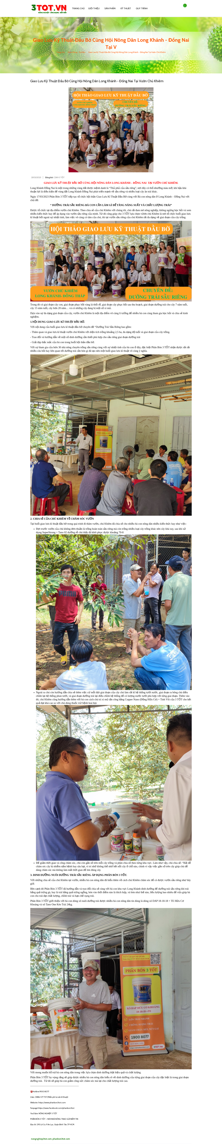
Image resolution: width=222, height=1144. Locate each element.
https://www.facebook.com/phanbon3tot (56, 1108)
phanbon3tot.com (61, 1139)
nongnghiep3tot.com (41, 1139)
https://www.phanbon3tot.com (52, 1102)
